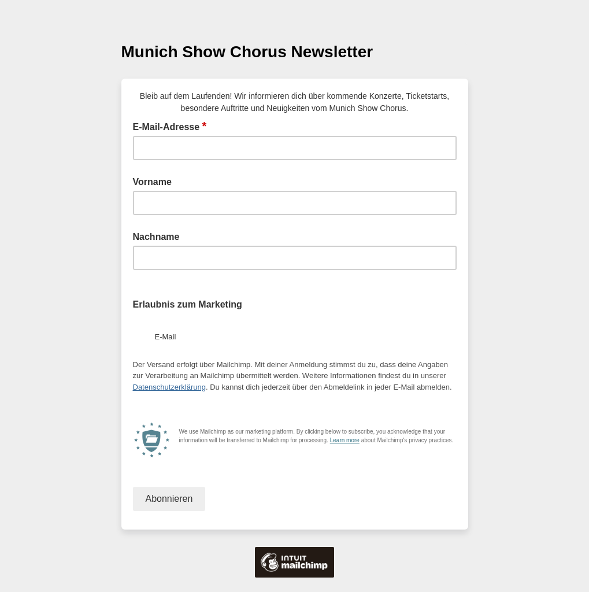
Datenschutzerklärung (169, 387)
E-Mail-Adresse (170, 126)
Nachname (156, 237)
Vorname (152, 182)
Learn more (345, 440)
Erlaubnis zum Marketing (187, 304)
